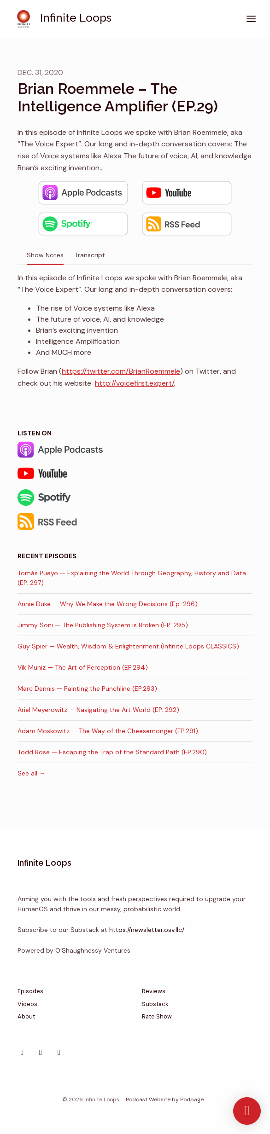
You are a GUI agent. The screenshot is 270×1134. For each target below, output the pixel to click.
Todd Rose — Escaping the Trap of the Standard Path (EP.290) (112, 752)
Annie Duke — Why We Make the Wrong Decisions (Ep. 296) (108, 604)
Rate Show (157, 1016)
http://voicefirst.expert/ (134, 383)
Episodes (30, 991)
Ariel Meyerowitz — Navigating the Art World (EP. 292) (98, 710)
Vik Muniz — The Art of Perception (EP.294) (83, 667)
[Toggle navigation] (251, 19)
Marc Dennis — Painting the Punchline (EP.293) (87, 688)
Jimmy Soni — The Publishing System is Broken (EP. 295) (103, 625)
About (26, 1016)
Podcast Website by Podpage (165, 1099)
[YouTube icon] (59, 1052)
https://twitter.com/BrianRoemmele (121, 371)
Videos (27, 1004)
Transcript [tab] (90, 255)
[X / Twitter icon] (40, 1052)
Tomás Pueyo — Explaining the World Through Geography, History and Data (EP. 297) (132, 578)
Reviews (153, 991)
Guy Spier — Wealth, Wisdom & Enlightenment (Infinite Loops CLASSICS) (128, 646)
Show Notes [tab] (45, 255)
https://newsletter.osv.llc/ (146, 930)
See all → (32, 773)
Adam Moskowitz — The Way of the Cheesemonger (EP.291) (108, 731)
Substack (155, 1004)
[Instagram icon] (22, 1052)
